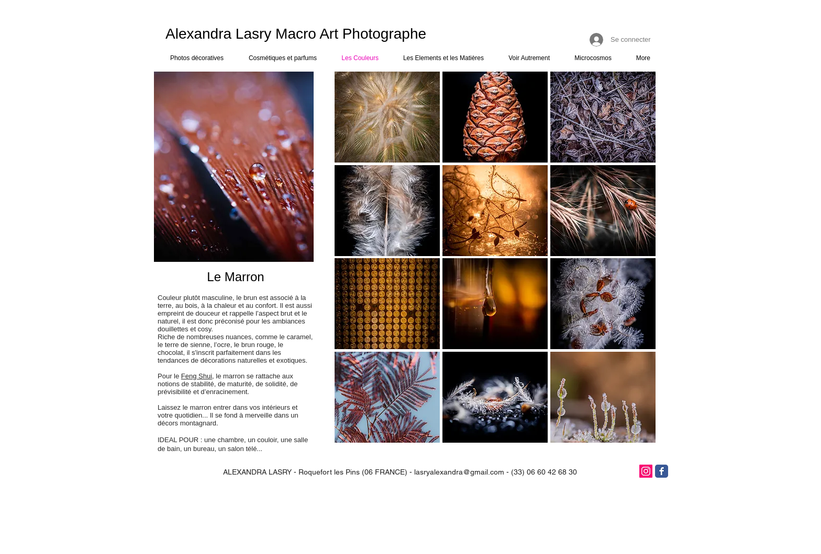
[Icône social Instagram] (645, 471)
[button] (387, 117)
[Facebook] (661, 471)
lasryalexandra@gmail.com (459, 472)
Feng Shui (196, 376)
